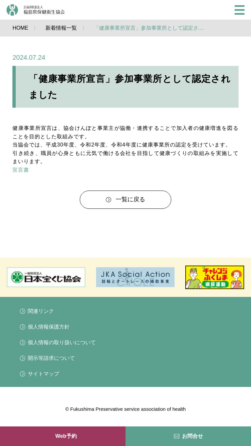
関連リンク (41, 311)
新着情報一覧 (61, 28)
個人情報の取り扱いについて (62, 342)
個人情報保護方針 (49, 327)
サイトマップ (43, 374)
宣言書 (20, 170)
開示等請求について (51, 358)
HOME (20, 28)
